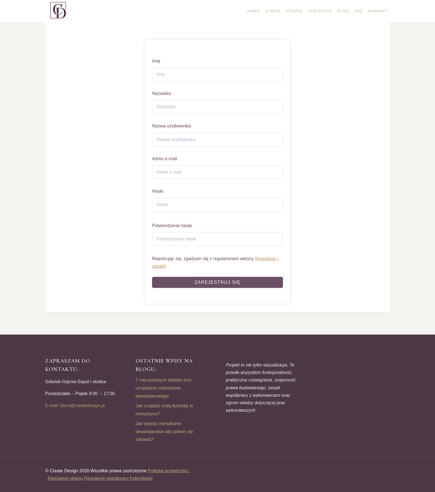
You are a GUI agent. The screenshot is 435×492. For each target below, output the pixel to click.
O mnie (273, 11)
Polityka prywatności (169, 470)
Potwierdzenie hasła (172, 225)
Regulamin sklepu (65, 478)
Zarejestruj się (217, 282)
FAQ (358, 11)
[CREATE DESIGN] (58, 11)
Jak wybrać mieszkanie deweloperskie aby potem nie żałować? (164, 431)
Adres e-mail (164, 158)
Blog (343, 11)
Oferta (294, 11)
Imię (156, 61)
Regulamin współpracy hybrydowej (118, 478)
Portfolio (320, 11)
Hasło (157, 191)
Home (253, 11)
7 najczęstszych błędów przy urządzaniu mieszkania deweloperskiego (164, 388)
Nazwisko (161, 93)
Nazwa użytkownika (171, 126)
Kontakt (377, 11)
